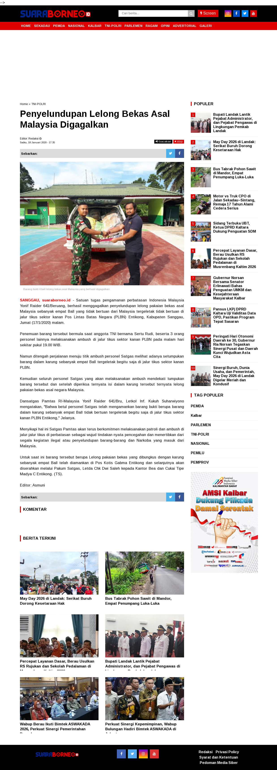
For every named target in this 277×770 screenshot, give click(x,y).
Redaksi (206, 752)
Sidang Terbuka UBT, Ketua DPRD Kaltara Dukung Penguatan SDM (234, 227)
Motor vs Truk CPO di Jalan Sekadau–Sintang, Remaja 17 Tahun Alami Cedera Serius (234, 202)
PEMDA (59, 26)
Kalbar (196, 415)
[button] (253, 24)
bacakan (163, 141)
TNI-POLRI (113, 26)
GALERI (206, 26)
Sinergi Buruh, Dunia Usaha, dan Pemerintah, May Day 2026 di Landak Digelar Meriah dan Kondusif (234, 376)
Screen (208, 13)
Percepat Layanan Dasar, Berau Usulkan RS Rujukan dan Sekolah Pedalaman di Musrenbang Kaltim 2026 (57, 666)
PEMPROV (200, 462)
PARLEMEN (133, 26)
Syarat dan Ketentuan (218, 757)
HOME (26, 26)
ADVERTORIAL (184, 26)
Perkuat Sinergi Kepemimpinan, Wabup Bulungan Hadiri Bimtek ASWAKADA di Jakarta (140, 729)
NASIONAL (76, 26)
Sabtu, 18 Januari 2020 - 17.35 (37, 142)
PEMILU (197, 453)
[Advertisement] (138, 66)
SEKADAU (42, 26)
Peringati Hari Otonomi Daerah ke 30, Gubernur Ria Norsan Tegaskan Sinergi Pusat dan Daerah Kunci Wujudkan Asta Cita (235, 346)
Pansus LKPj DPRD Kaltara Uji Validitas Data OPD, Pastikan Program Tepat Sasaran (234, 315)
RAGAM (152, 26)
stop (179, 141)
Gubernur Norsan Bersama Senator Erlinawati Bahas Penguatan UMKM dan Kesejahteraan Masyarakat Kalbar (232, 288)
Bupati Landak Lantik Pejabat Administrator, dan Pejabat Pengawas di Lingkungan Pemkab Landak (142, 666)
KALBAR (94, 26)
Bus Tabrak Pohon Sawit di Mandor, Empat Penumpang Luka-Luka (234, 173)
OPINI (165, 26)
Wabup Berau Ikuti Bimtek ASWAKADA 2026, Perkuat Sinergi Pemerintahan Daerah (55, 729)
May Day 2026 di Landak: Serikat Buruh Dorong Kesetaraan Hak (234, 146)
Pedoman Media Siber (219, 763)
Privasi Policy (227, 752)
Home (24, 104)
